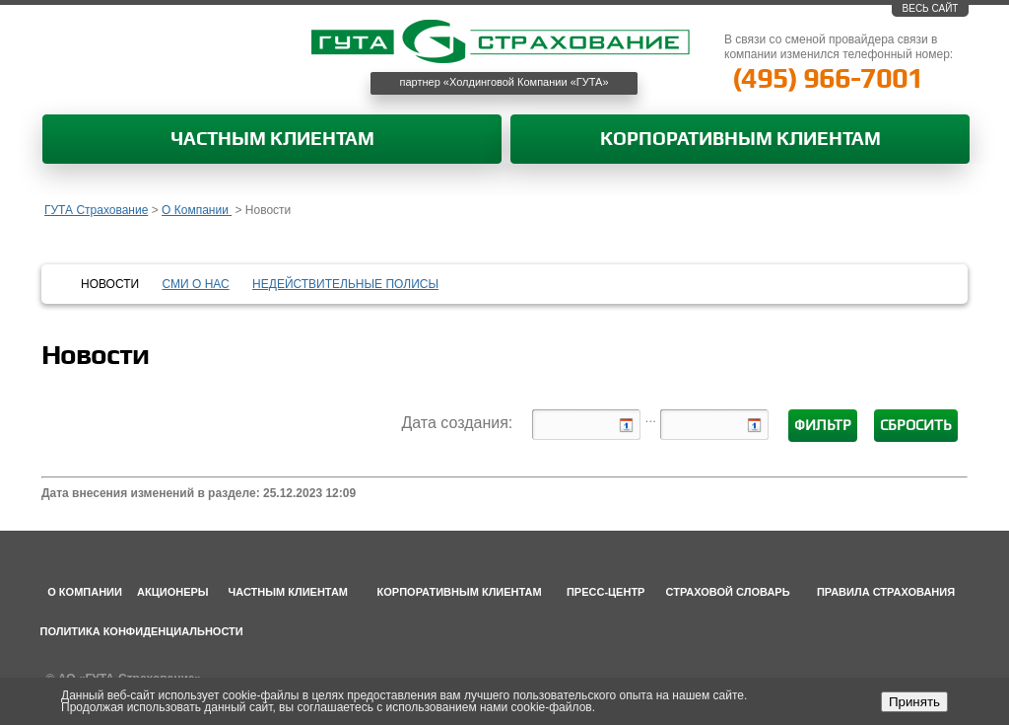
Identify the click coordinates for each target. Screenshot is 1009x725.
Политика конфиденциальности (141, 631)
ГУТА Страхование (96, 210)
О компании (84, 592)
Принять (914, 701)
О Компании (197, 210)
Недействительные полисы (345, 284)
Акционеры (173, 592)
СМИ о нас (196, 284)
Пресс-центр (606, 592)
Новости (110, 284)
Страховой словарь (728, 592)
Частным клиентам (272, 139)
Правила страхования (886, 592)
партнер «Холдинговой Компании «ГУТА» (504, 82)
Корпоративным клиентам (740, 139)
